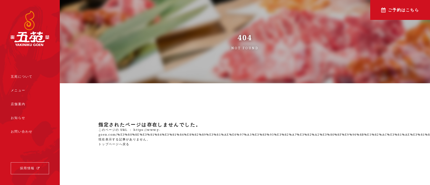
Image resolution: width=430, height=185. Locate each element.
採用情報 (27, 168)
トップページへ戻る (113, 144)
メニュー (18, 90)
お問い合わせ (22, 131)
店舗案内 (18, 104)
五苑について (22, 76)
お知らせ (18, 118)
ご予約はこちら (403, 10)
